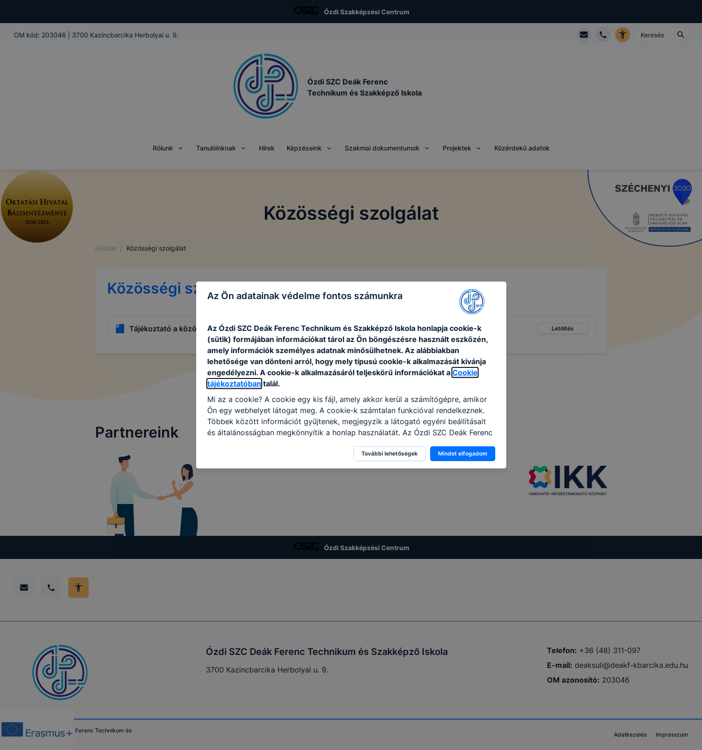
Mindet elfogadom (462, 453)
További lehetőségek (389, 453)
